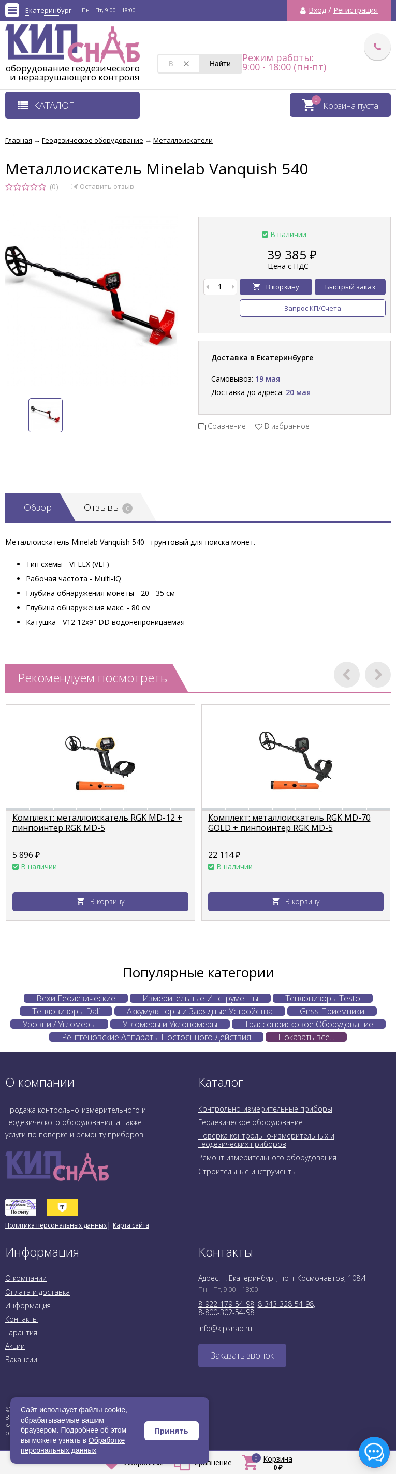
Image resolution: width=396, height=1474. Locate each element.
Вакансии (21, 1359)
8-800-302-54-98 (226, 1312)
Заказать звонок (242, 1355)
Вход (317, 10)
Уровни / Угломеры (59, 1024)
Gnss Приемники (332, 1011)
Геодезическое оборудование (250, 1122)
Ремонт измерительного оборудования (267, 1157)
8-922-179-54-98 (226, 1304)
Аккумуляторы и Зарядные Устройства (200, 1011)
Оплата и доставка (37, 1292)
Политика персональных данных (56, 1225)
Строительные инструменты (247, 1171)
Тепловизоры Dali (66, 1011)
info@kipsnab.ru (225, 1328)
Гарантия (21, 1332)
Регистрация (355, 10)
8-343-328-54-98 (286, 1304)
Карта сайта (131, 1225)
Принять (171, 1431)
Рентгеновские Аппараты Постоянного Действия (156, 1037)
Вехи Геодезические (75, 998)
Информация (28, 1305)
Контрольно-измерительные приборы (265, 1109)
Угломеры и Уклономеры (170, 1024)
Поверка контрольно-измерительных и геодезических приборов (266, 1140)
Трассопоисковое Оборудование (308, 1024)
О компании (26, 1278)
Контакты (21, 1319)
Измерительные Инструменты (200, 998)
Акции (15, 1346)
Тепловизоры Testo (322, 998)
